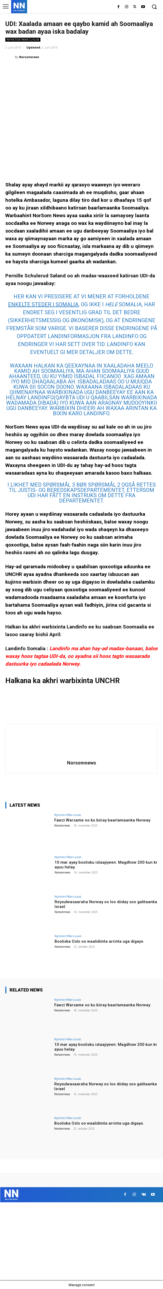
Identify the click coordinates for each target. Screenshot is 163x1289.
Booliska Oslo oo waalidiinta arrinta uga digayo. (99, 941)
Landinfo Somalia (25, 648)
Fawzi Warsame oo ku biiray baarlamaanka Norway (102, 820)
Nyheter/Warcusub (22, 40)
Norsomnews (29, 57)
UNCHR (107, 680)
